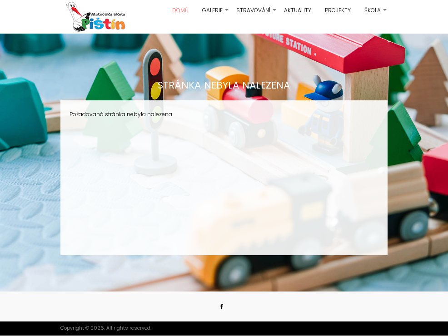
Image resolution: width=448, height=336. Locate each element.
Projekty (338, 10)
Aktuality (297, 10)
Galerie (215, 13)
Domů (180, 10)
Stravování (256, 13)
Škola (376, 13)
